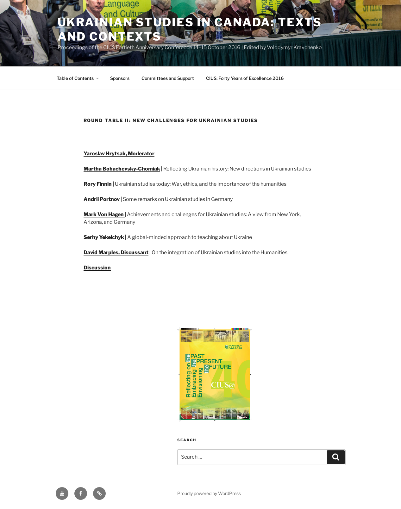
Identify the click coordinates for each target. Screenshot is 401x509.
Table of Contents (78, 78)
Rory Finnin (98, 184)
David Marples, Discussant (116, 252)
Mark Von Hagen (104, 214)
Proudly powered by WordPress (209, 493)
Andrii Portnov (102, 199)
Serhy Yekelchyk (104, 237)
